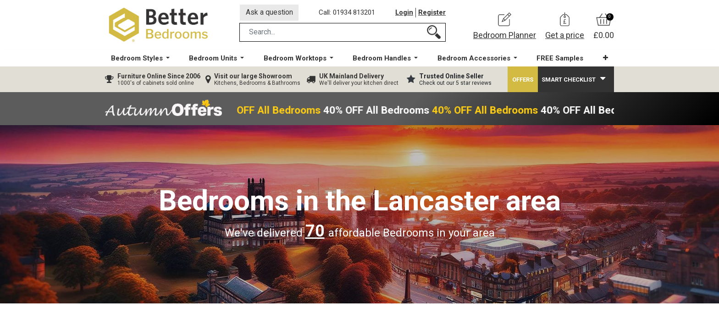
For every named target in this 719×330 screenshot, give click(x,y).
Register (432, 13)
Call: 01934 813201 (347, 13)
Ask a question (269, 13)
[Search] (433, 34)
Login (404, 13)
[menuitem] (559, 59)
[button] (604, 59)
